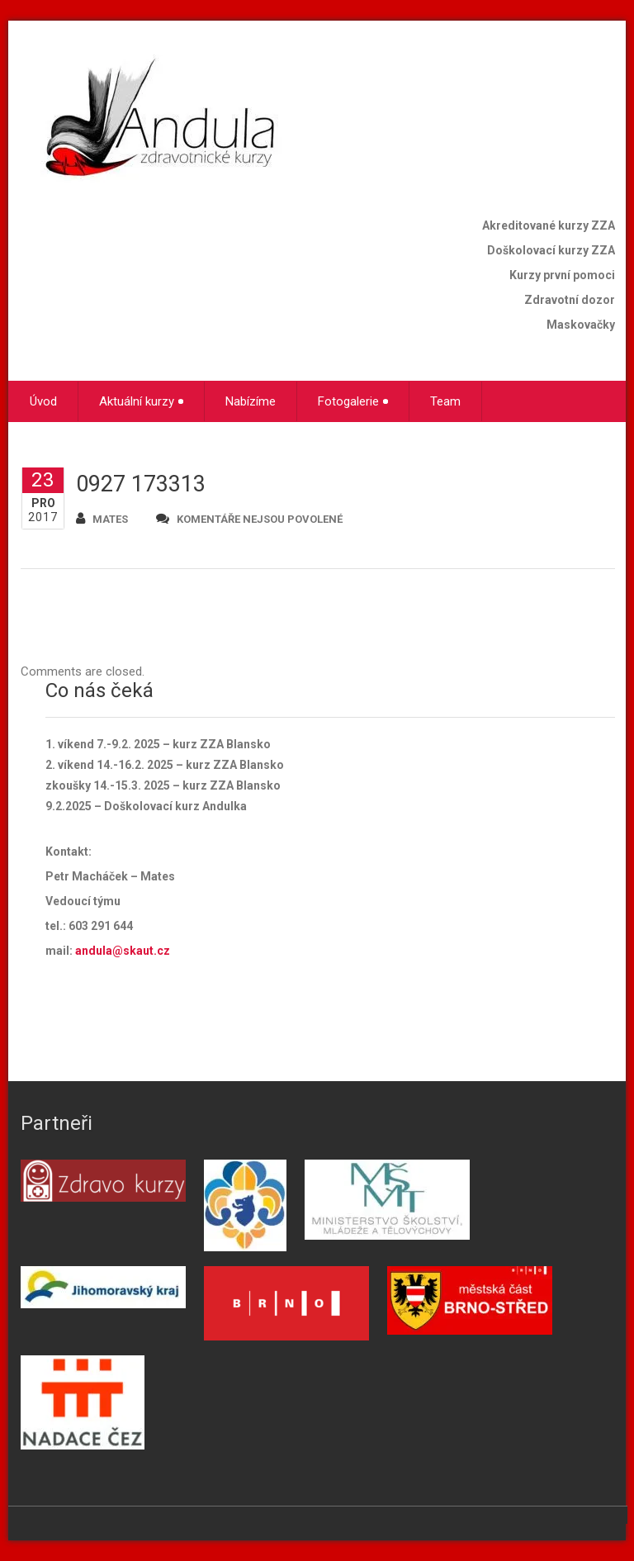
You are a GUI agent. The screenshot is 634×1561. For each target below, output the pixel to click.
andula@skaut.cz (122, 950)
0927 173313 (141, 484)
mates (102, 518)
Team (445, 401)
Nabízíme (250, 401)
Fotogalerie (353, 401)
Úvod (43, 401)
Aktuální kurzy (141, 401)
